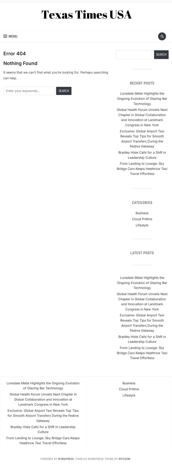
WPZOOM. (125, 458)
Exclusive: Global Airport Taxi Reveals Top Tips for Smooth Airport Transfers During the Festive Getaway (43, 416)
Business (142, 213)
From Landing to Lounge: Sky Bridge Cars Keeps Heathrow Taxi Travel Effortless (142, 169)
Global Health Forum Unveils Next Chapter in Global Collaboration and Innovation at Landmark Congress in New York (43, 399)
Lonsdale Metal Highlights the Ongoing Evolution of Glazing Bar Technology (142, 98)
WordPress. (66, 458)
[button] (10, 36)
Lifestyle (142, 225)
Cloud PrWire (142, 219)
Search (161, 54)
